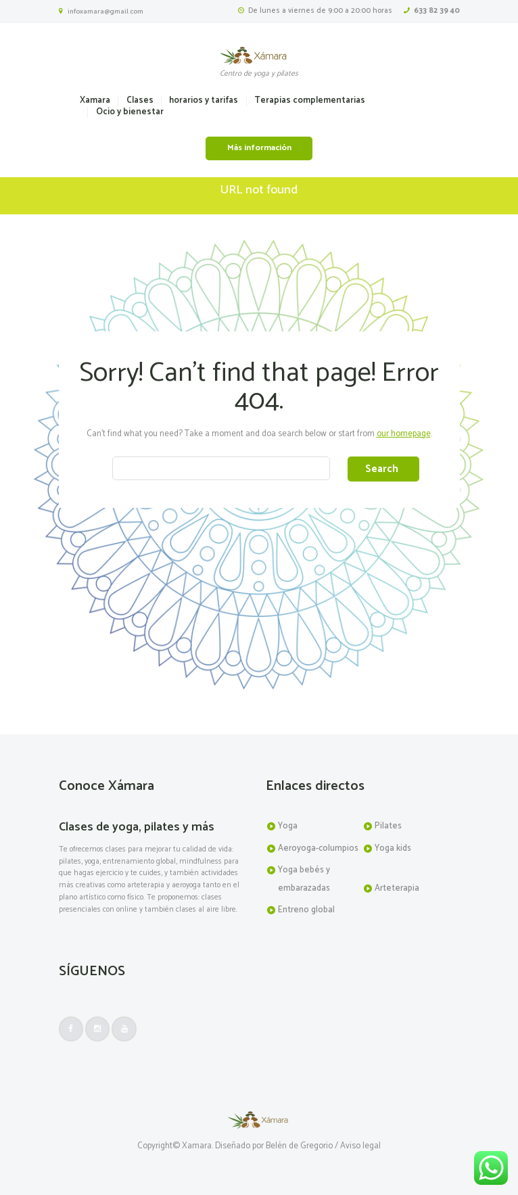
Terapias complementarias (309, 101)
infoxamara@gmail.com (105, 11)
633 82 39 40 (437, 10)
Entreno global (306, 910)
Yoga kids (393, 848)
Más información (259, 148)
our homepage (404, 434)
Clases (140, 101)
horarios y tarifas (203, 101)
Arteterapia (397, 888)
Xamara (95, 101)
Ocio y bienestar (130, 112)
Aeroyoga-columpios (318, 848)
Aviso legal (360, 1147)
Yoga (288, 826)
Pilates (388, 826)
